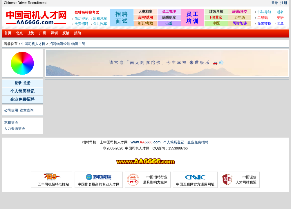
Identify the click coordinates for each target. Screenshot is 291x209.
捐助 (77, 33)
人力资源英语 (14, 129)
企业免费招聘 (22, 99)
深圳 (54, 33)
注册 (283, 3)
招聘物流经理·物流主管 (67, 44)
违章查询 (27, 110)
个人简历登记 (22, 91)
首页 (7, 33)
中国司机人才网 (33, 44)
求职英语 (11, 122)
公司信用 (11, 110)
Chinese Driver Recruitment (25, 3)
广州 (42, 33)
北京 (19, 33)
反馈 (65, 33)
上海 (31, 33)
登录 (274, 3)
